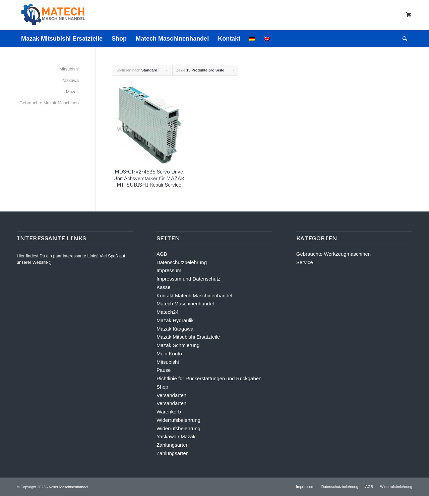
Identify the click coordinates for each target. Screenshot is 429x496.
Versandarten (171, 395)
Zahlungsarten (173, 445)
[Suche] (402, 38)
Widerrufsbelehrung (178, 420)
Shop (162, 387)
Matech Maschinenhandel (185, 303)
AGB (162, 254)
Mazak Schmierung (178, 345)
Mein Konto (169, 353)
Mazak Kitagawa (175, 329)
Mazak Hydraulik (175, 320)
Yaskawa (70, 80)
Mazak (72, 91)
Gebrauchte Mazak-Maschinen (49, 102)
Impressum (169, 270)
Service (304, 262)
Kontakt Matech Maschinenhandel (194, 295)
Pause (164, 370)
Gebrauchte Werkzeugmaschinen (333, 254)
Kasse (164, 287)
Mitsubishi (69, 68)
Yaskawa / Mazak (176, 436)
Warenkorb (169, 411)
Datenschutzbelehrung (182, 262)
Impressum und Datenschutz (189, 279)
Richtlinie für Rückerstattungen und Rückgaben (209, 378)
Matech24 (168, 312)
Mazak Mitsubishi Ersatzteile (188, 337)
